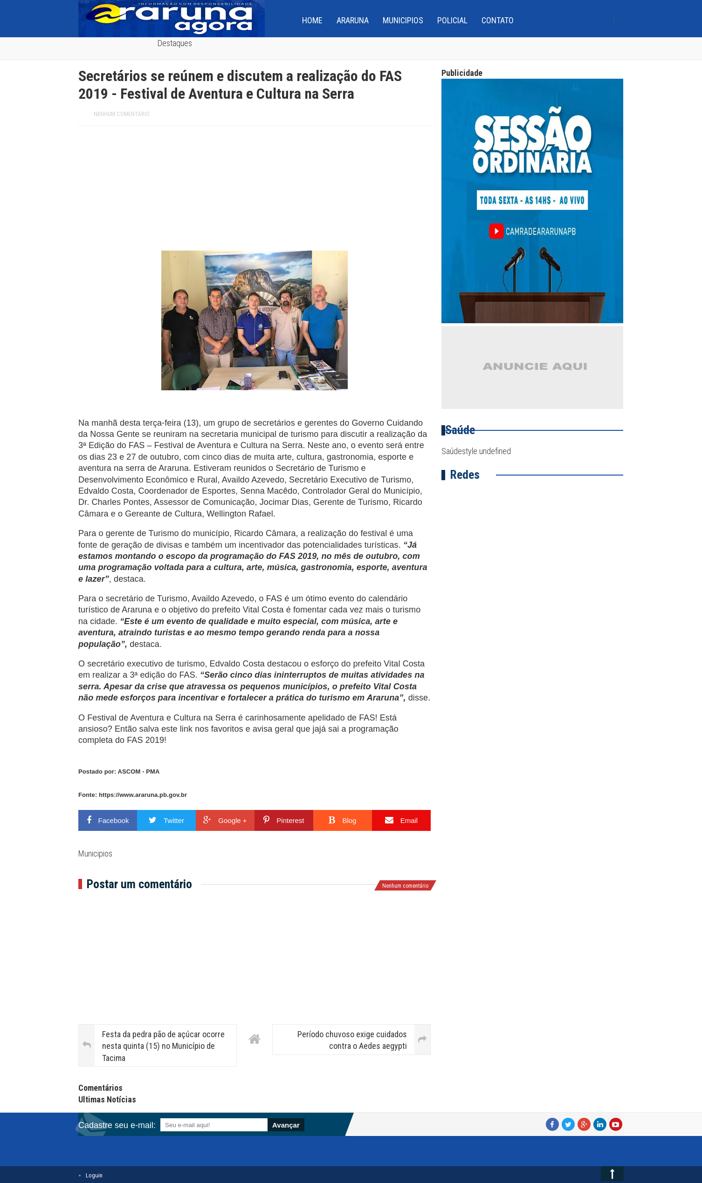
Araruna (353, 20)
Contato (498, 20)
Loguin (94, 1175)
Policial (452, 20)
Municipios (403, 20)
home (312, 20)
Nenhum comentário (122, 114)
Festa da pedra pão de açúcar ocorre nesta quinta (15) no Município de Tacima (163, 1045)
